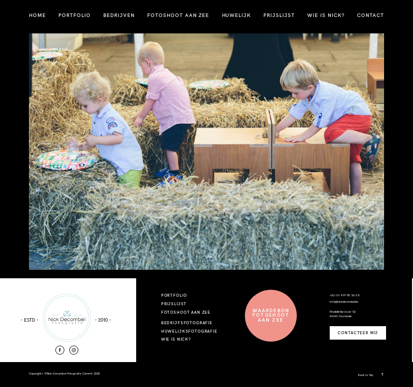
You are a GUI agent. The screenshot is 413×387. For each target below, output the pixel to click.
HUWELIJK (236, 15)
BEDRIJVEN (119, 15)
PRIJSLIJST (279, 15)
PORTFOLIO (74, 15)
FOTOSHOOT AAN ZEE (178, 15)
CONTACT (370, 15)
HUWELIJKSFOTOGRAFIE (189, 331)
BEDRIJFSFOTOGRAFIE (186, 322)
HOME (37, 15)
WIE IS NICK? (326, 15)
